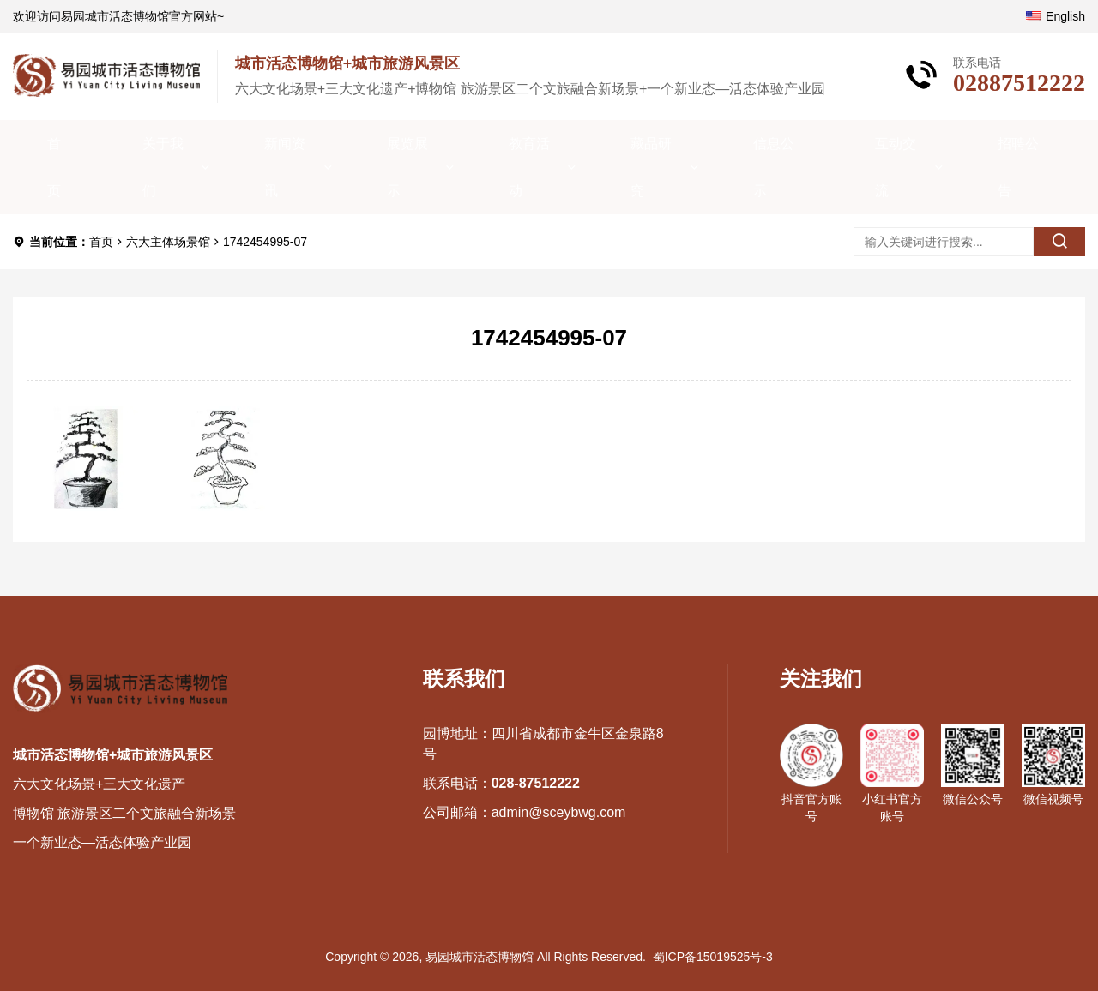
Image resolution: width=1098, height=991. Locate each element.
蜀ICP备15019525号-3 (713, 957)
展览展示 (407, 167)
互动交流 (895, 167)
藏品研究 (651, 167)
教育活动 (529, 167)
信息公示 (773, 167)
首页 (54, 167)
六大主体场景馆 (168, 242)
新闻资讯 (284, 167)
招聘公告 (1018, 167)
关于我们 (163, 167)
